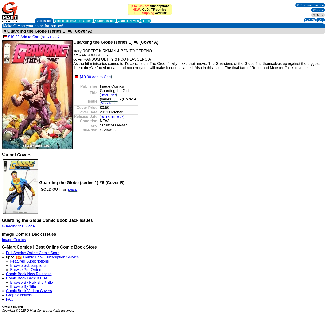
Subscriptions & (73, 20)
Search (310, 20)
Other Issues (50, 37)
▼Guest (318, 15)
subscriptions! (150, 6)
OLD (145, 9)
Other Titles (108, 95)
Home (146, 20)
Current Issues (105, 20)
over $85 (149, 13)
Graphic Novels (128, 20)
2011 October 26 (112, 117)
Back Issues (44, 20)
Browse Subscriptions (28, 266)
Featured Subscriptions (29, 261)
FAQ (321, 20)
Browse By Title (23, 287)
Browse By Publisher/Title (31, 282)
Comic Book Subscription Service (51, 257)
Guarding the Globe (18, 226)
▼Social (318, 10)
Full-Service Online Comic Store (33, 253)
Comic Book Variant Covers (29, 291)
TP (153, 9)
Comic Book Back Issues (27, 278)
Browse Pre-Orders (26, 270)
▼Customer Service (310, 5)
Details (73, 189)
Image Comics (14, 240)
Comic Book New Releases (29, 274)
